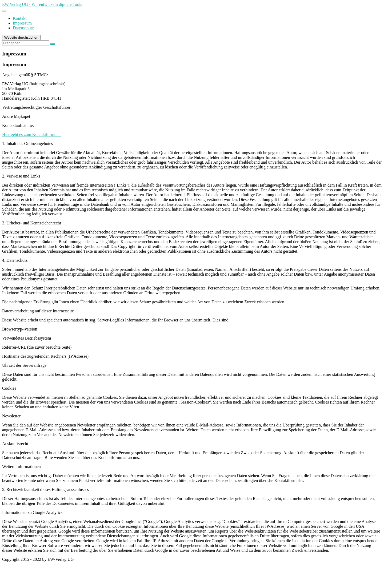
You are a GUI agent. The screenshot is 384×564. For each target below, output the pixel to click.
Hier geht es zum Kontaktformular (31, 134)
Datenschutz (23, 28)
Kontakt (20, 18)
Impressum (22, 23)
